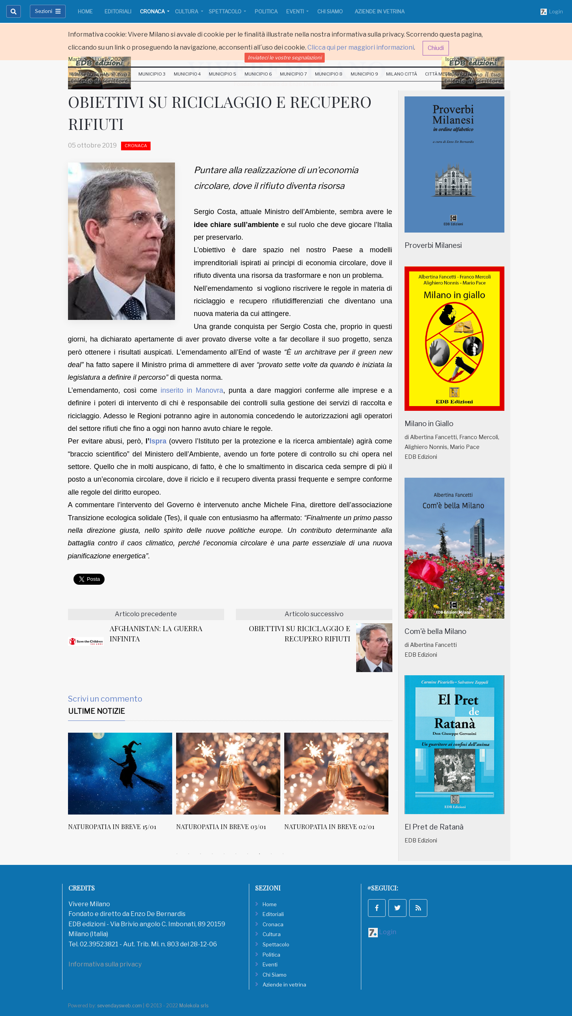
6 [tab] (236, 854)
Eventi (295, 11)
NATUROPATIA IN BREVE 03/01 (221, 826)
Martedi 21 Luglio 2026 (96, 59)
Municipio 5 (222, 74)
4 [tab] (212, 854)
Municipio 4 (187, 74)
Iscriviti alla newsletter (472, 59)
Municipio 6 (258, 74)
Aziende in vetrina (380, 11)
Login (552, 11)
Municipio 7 (293, 74)
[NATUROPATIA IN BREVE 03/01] (228, 774)
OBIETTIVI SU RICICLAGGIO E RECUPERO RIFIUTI (299, 633)
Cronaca (153, 11)
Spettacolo (226, 11)
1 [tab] (177, 854)
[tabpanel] (122, 786)
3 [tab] (200, 854)
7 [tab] (248, 854)
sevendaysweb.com (119, 1006)
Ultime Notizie (96, 711)
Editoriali (118, 11)
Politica (266, 11)
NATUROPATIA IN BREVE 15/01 (112, 826)
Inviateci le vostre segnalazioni (285, 57)
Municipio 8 (328, 74)
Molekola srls (193, 1006)
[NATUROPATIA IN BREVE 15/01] (120, 774)
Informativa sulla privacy (105, 964)
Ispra (157, 441)
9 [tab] (271, 854)
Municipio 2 (117, 74)
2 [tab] (189, 854)
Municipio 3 (152, 74)
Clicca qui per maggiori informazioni (360, 47)
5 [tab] (224, 854)
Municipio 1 (82, 74)
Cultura (187, 11)
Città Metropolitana (451, 74)
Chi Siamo (330, 11)
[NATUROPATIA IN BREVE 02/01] (336, 774)
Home (85, 11)
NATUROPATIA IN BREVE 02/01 (329, 826)
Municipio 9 (364, 74)
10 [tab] (283, 854)
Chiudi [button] (436, 48)
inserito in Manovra (191, 390)
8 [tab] (259, 854)
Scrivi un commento (105, 699)
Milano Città (401, 74)
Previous (62, 790)
